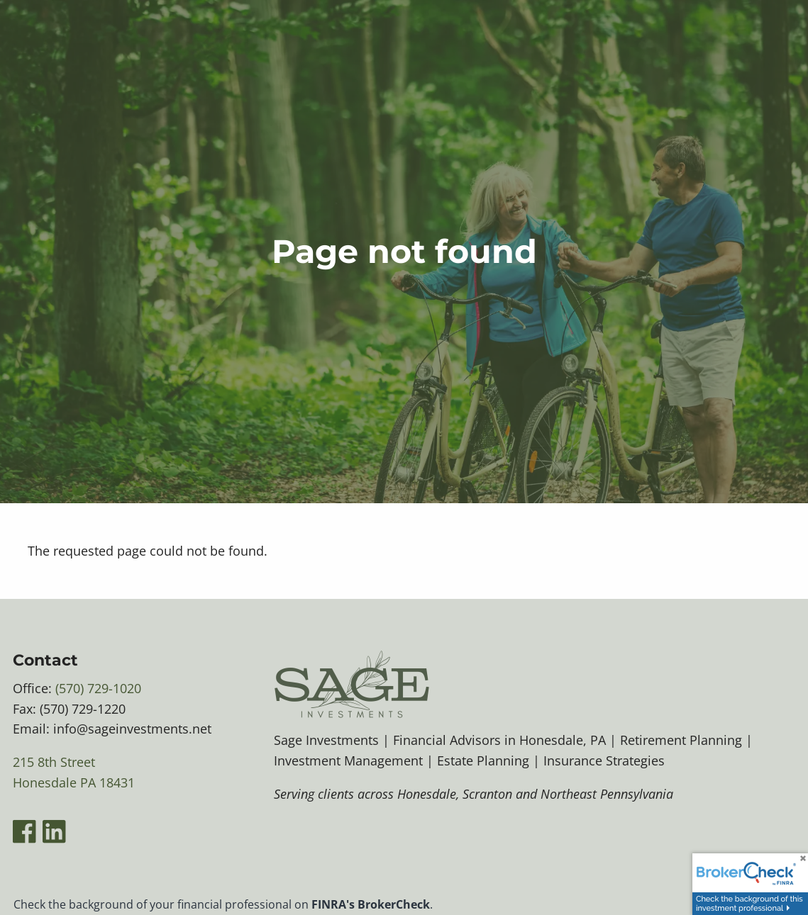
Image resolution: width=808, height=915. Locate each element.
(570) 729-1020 (98, 688)
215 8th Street (54, 761)
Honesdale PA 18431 (74, 782)
